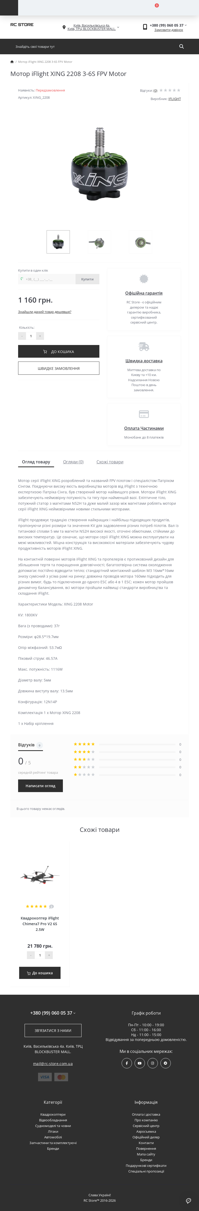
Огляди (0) (73, 462)
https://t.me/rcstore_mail (165, 1063)
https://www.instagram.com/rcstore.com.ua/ (152, 1063)
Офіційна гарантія (144, 293)
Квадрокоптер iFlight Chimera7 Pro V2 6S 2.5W (40, 924)
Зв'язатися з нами (53, 1030)
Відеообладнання (53, 1120)
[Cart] (154, 8)
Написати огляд (40, 785)
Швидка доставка (144, 361)
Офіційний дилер (146, 1137)
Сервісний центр (146, 1125)
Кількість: (26, 327)
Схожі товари (110, 462)
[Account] (63, 8)
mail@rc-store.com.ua (53, 1063)
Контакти (146, 1142)
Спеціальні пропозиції (146, 1171)
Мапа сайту (146, 1154)
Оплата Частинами (144, 428)
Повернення (146, 1148)
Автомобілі (53, 1137)
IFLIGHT (174, 98)
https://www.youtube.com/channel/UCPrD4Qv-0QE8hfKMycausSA (140, 1063)
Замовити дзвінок (168, 30)
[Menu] (9, 8)
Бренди (53, 1148)
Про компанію (146, 1120)
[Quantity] (40, 955)
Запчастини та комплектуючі (53, 1142)
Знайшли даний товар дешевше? (44, 311)
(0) (155, 90)
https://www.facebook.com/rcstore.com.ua (127, 1063)
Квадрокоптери (52, 1114)
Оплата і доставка (146, 1114)
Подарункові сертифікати (146, 1165)
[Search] (181, 46)
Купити (87, 279)
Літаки (53, 1131)
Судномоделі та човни (53, 1125)
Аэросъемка (146, 1131)
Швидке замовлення (59, 368)
